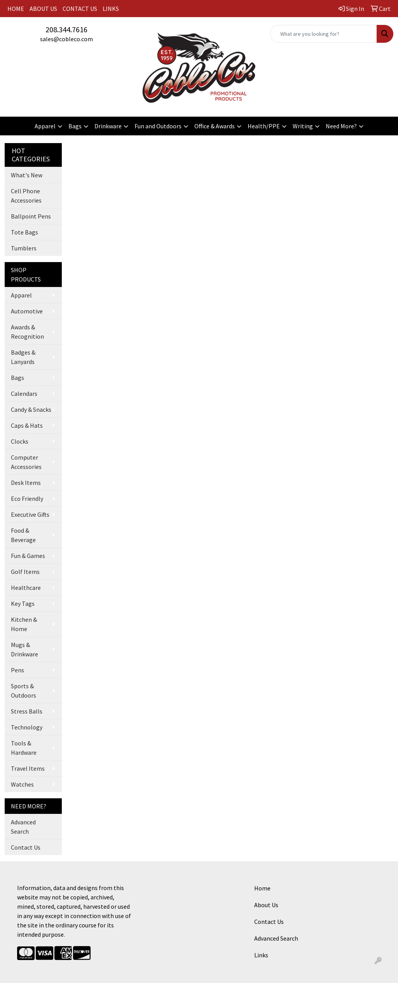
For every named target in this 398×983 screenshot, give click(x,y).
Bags (75, 126)
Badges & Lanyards (23, 357)
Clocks (19, 441)
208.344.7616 (66, 29)
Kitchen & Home (24, 624)
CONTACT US (80, 8)
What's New (26, 175)
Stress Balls (26, 711)
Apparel (45, 126)
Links (261, 955)
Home (262, 888)
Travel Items (28, 768)
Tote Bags (24, 232)
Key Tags (23, 603)
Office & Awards (214, 126)
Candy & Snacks (31, 409)
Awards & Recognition (27, 331)
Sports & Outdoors (23, 690)
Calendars (24, 393)
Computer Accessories (26, 462)
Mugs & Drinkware (24, 649)
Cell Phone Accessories (26, 195)
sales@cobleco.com (66, 39)
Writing (303, 126)
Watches (22, 784)
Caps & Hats (27, 425)
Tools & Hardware (24, 747)
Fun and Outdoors (158, 126)
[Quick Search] (323, 34)
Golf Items (25, 571)
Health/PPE (264, 126)
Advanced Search (23, 826)
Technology (26, 727)
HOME (15, 8)
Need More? (341, 126)
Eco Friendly (27, 498)
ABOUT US (43, 8)
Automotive (27, 311)
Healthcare (26, 587)
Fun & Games (28, 556)
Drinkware (108, 126)
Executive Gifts (30, 514)
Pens (17, 670)
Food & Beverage (23, 535)
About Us (266, 905)
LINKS (111, 8)
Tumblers (24, 248)
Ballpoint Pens (31, 216)
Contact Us (25, 847)
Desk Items (26, 482)
